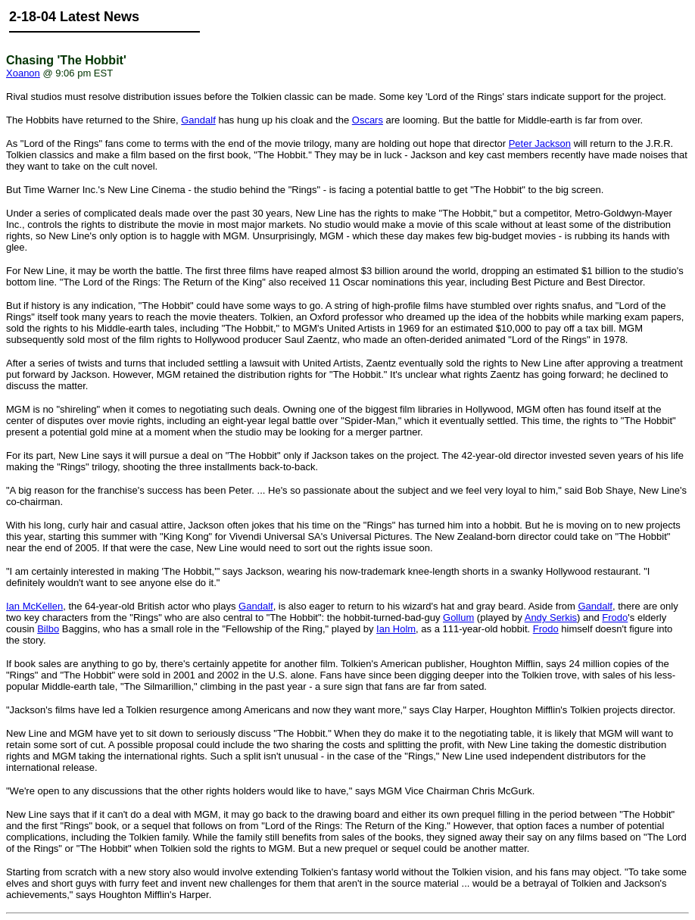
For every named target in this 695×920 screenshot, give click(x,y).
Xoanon (23, 73)
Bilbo (48, 629)
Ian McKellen (34, 606)
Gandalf (198, 120)
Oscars (367, 120)
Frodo (615, 617)
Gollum (458, 617)
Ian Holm (396, 629)
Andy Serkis (551, 617)
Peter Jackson (540, 143)
